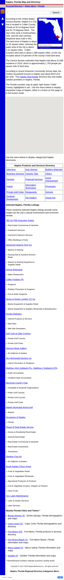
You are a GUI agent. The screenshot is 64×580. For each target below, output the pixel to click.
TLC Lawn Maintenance (17, 496)
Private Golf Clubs (15, 192)
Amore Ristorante (14, 269)
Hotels (10, 186)
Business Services (15, 174)
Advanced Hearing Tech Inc (19, 245)
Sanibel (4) (13, 556)
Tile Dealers (31, 198)
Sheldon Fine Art (14, 456)
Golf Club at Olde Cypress (18, 333)
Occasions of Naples (15, 417)
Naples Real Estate (29, 77)
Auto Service (31, 169)
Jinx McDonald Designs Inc (19, 358)
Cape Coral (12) (15, 524)
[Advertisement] (51, 242)
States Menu (30, 6)
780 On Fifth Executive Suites (20, 220)
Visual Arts (50, 198)
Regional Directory (14, 6)
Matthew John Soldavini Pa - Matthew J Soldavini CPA (31, 368)
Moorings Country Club (17, 383)
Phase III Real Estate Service (20, 427)
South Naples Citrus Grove (18, 466)
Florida (41, 6)
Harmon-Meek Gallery (16, 348)
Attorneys (11, 169)
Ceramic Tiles (31, 174)
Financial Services (34, 179)
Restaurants (31, 192)
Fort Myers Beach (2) (18, 540)
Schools (49, 192)
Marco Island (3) (15, 548)
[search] (28, 577)
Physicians (50, 186)
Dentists (10, 179)
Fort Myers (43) (15, 532)
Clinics (48, 174)
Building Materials (53, 169)
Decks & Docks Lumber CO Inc (20, 299)
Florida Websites (14, 314)
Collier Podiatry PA (15, 279)
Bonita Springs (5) (16, 515)
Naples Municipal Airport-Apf (19, 407)
